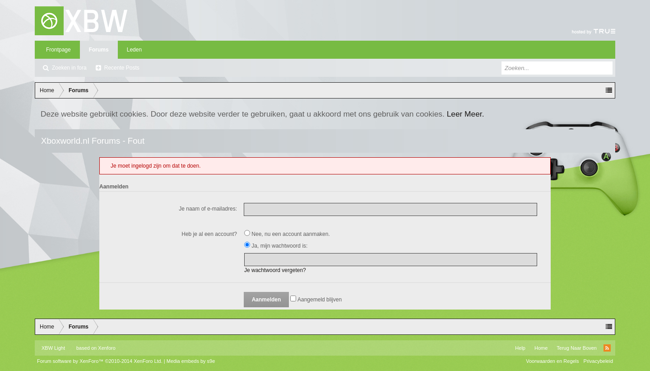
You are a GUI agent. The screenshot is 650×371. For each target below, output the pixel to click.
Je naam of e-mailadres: (208, 209)
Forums (99, 50)
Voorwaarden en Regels (552, 361)
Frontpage (58, 50)
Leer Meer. (465, 113)
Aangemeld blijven (316, 299)
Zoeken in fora (69, 68)
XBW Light (53, 348)
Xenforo (107, 348)
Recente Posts (121, 68)
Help (520, 348)
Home (541, 348)
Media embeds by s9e (191, 361)
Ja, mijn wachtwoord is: (275, 246)
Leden (134, 50)
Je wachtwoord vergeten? (275, 270)
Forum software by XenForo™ (99, 361)
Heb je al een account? (209, 234)
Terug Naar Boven (577, 348)
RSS (607, 348)
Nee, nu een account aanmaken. (287, 234)
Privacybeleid (598, 361)
